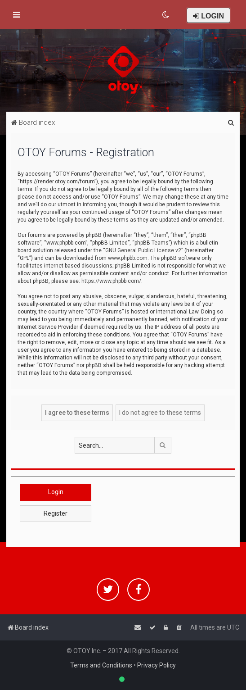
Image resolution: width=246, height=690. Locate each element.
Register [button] (55, 513)
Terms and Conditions (101, 665)
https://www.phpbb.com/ (111, 281)
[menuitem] (166, 15)
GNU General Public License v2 (143, 250)
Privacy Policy (156, 665)
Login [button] (55, 491)
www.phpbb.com (128, 258)
